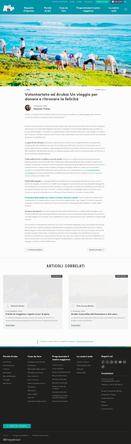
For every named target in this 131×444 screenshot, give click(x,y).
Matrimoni (7, 383)
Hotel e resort (57, 365)
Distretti (80, 369)
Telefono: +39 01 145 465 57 (112, 385)
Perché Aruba (10, 356)
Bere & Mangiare (9, 376)
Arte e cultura (33, 380)
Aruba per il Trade (108, 395)
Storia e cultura (83, 362)
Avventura (7, 362)
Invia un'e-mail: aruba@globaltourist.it (110, 380)
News (79, 1)
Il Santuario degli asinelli (34, 197)
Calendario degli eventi (37, 401)
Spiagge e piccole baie (36, 362)
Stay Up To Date (17, 426)
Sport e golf (32, 394)
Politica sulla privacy (40, 435)
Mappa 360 (81, 373)
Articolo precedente (34, 250)
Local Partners (107, 409)
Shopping (31, 387)
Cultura (6, 369)
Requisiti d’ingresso (85, 341)
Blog (72, 1)
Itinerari (31, 398)
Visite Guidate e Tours (36, 383)
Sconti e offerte (60, 1)
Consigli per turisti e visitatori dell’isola (60, 397)
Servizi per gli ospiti (60, 401)
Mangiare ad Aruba (35, 373)
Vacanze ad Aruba (59, 392)
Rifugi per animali (71, 197)
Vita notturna (33, 376)
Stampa (104, 405)
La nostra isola (85, 356)
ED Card (117, 2)
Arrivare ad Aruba (59, 379)
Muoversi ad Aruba (59, 383)
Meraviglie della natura (37, 369)
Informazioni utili (83, 365)
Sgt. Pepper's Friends (53, 197)
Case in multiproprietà (61, 372)
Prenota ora (102, 1)
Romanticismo (9, 365)
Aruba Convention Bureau (111, 391)
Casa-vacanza (58, 369)
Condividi (100, 89)
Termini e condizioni (20, 435)
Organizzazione (107, 398)
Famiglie (6, 380)
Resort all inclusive (59, 376)
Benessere (7, 373)
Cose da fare (34, 356)
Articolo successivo (96, 250)
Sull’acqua (32, 365)
